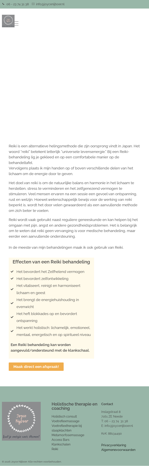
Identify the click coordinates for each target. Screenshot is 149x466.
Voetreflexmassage (65, 421)
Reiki (55, 449)
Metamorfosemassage (68, 435)
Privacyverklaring (113, 445)
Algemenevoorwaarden (118, 450)
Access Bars (60, 440)
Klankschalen (61, 444)
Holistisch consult (64, 416)
